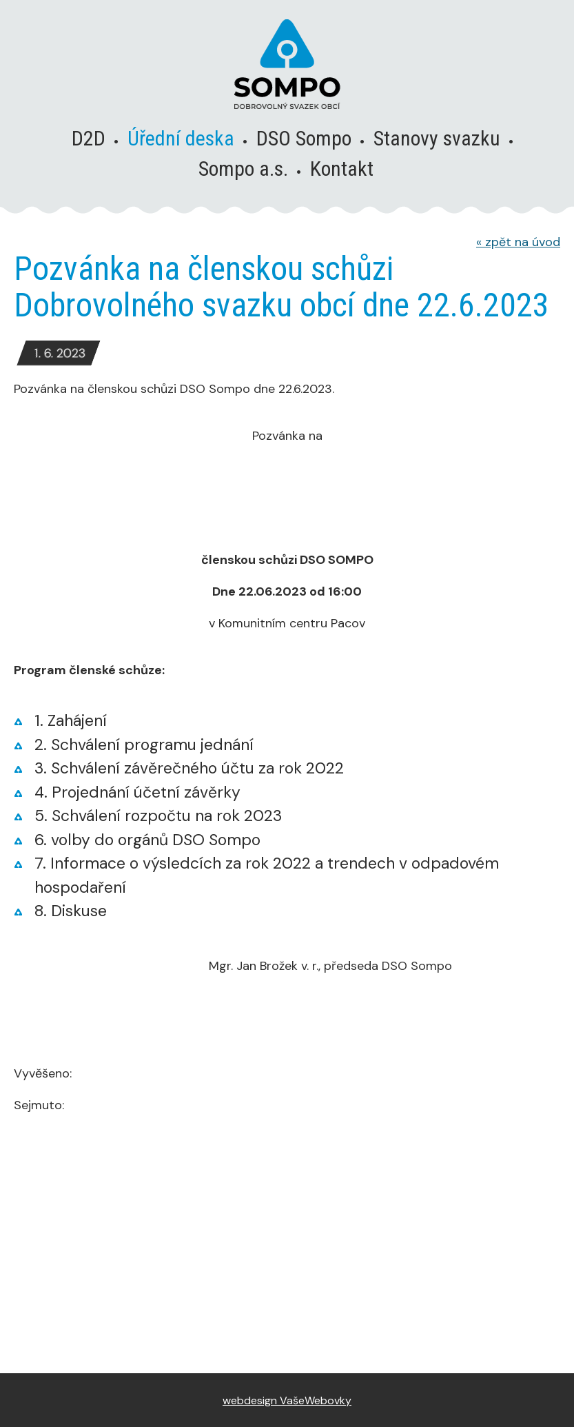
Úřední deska (180, 138)
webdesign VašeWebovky (287, 1400)
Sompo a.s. (243, 168)
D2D (88, 138)
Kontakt (341, 168)
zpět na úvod (518, 242)
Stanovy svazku (436, 138)
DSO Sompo (303, 138)
